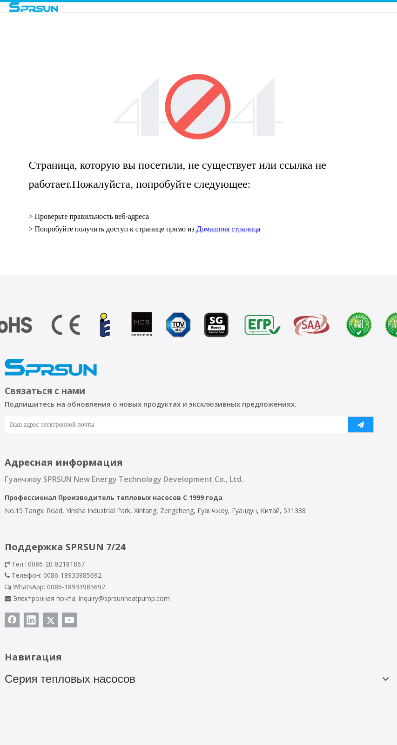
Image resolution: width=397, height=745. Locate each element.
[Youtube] (69, 620)
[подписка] (361, 424)
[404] (198, 106)
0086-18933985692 (76, 586)
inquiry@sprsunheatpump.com (124, 598)
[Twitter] (50, 620)
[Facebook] (12, 620)
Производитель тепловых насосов (119, 497)
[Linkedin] (31, 620)
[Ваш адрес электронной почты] (170, 424)
